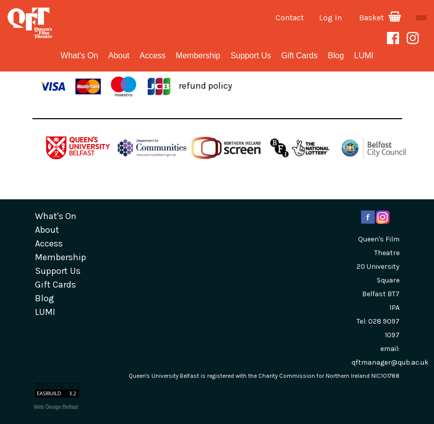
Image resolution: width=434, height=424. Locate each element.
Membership (198, 55)
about (119, 55)
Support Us (250, 55)
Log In (330, 17)
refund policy (205, 85)
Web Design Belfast (56, 407)
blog (336, 55)
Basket (380, 17)
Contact (289, 17)
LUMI (363, 55)
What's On (79, 55)
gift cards (299, 55)
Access (153, 55)
